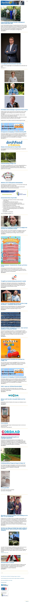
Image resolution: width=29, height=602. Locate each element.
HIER (12, 213)
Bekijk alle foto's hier (4, 552)
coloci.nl (27, 601)
